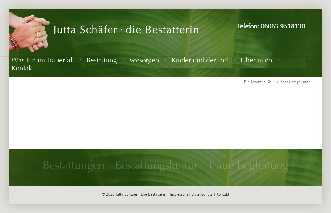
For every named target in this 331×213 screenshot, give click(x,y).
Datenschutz (202, 194)
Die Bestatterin (254, 82)
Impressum (179, 194)
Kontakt (222, 194)
